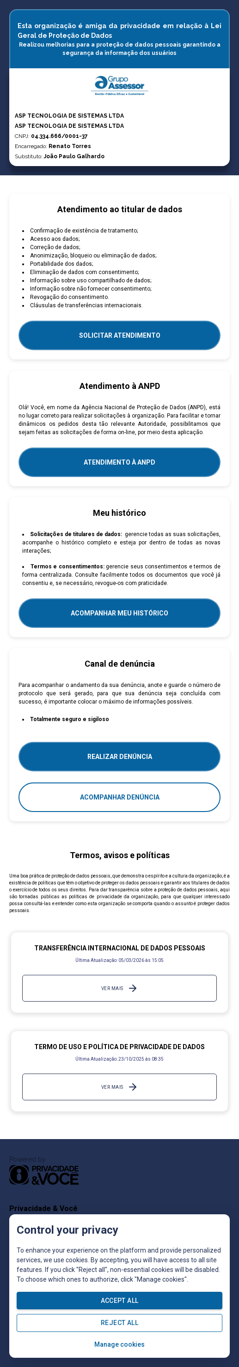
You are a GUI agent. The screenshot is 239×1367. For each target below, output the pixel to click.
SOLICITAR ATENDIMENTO (119, 335)
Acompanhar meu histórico (119, 613)
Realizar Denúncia (119, 756)
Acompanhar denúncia (119, 797)
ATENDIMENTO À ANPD (119, 462)
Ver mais (119, 988)
